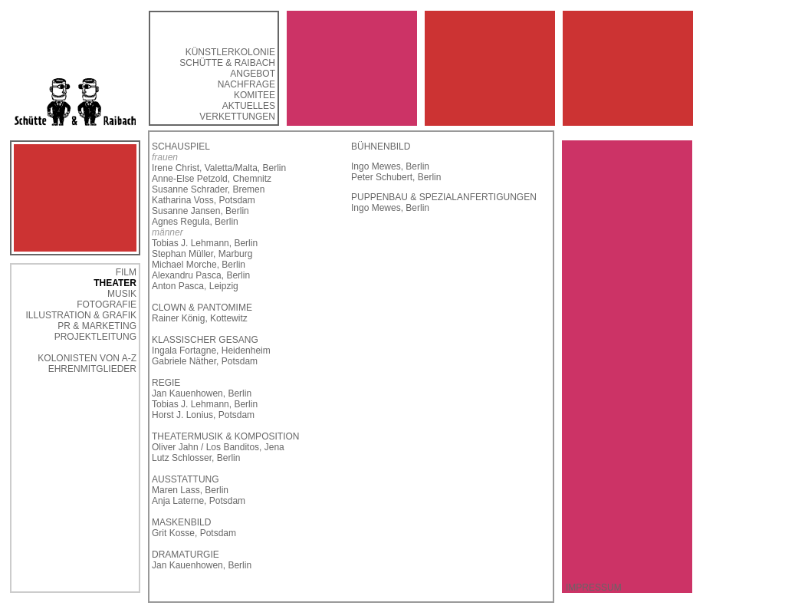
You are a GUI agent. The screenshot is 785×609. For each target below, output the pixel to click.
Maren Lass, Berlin (190, 490)
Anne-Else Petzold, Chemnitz (211, 178)
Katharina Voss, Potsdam (203, 200)
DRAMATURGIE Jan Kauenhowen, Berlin (201, 560)
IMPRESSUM (594, 587)
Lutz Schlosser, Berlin (196, 458)
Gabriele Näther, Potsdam (205, 361)
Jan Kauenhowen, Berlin (201, 393)
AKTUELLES (248, 105)
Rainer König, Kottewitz (200, 318)
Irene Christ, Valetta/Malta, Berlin (219, 168)
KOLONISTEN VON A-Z (87, 358)
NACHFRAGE (246, 84)
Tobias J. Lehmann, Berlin (205, 404)
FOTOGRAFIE (106, 304)
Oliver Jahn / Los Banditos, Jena (218, 447)
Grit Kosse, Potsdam (194, 533)
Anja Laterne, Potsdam (198, 500)
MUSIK (121, 293)
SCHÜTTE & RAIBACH (227, 63)
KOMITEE (254, 95)
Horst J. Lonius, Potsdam (203, 415)
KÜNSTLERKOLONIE (230, 52)
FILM (126, 272)
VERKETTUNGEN (237, 116)
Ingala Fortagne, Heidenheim (211, 350)
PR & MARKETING (96, 326)
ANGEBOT (252, 73)
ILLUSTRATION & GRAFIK (81, 315)
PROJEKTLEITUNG (95, 336)
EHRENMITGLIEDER (92, 369)
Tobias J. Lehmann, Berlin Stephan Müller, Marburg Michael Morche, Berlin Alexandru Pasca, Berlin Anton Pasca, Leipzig (205, 264)
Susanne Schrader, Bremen (208, 189)
